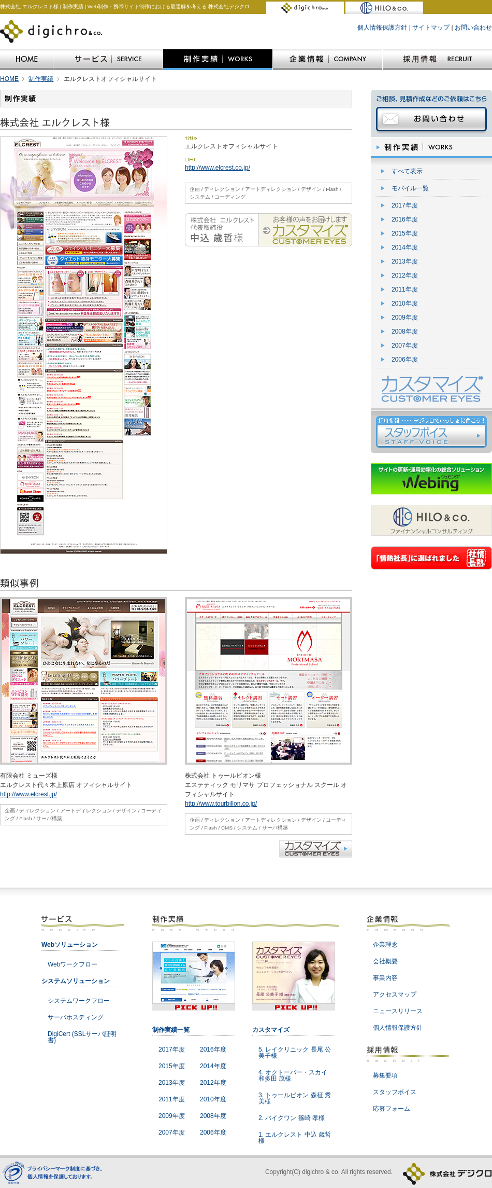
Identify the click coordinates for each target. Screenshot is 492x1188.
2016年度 (405, 219)
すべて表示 (407, 171)
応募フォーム (391, 1108)
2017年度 (405, 205)
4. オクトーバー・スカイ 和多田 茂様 (292, 1075)
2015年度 (405, 233)
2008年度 (405, 331)
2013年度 (405, 261)
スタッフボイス (394, 1092)
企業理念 (385, 944)
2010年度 (405, 303)
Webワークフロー (72, 964)
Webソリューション (69, 944)
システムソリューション (75, 981)
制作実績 (40, 78)
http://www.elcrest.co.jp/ (217, 167)
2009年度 (405, 317)
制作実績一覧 (171, 1029)
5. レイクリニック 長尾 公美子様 (294, 1052)
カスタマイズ (271, 1029)
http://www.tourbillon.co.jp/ (221, 803)
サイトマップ (431, 27)
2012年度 (405, 275)
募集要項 (385, 1075)
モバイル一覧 (410, 188)
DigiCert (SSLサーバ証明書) (82, 1037)
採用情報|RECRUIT (437, 59)
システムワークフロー (79, 1000)
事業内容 (385, 978)
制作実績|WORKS (217, 59)
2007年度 (405, 345)
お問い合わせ (473, 27)
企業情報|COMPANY (327, 59)
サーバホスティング (76, 1017)
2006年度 (405, 359)
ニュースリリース (398, 1011)
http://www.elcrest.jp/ (28, 794)
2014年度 (405, 247)
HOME (26, 59)
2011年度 (405, 289)
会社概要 (385, 961)
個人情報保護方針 (382, 27)
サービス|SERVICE (108, 59)
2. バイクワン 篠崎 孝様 (291, 1118)
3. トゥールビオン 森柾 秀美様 (294, 1098)
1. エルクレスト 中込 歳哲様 (294, 1137)
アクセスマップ (394, 994)
